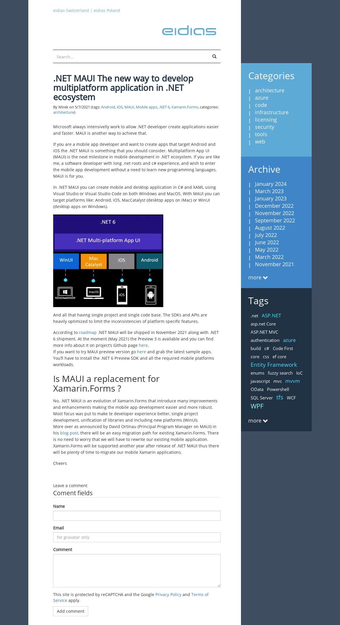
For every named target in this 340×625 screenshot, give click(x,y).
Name (59, 506)
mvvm (292, 381)
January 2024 (271, 183)
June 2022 (267, 242)
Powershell (278, 389)
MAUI (129, 107)
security (264, 126)
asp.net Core (263, 324)
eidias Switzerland (71, 10)
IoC (299, 373)
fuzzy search (280, 373)
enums (257, 373)
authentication (265, 340)
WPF (257, 405)
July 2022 (266, 234)
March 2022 (269, 256)
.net (254, 315)
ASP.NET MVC (264, 332)
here (143, 345)
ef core (279, 356)
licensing (266, 119)
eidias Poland (107, 10)
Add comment (70, 611)
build (256, 348)
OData (257, 389)
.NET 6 (164, 107)
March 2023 (269, 191)
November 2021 (274, 264)
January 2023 (271, 198)
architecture (63, 112)
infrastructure (272, 112)
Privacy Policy (168, 594)
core (255, 356)
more (254, 277)
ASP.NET (271, 315)
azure (261, 97)
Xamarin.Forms (184, 107)
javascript (260, 381)
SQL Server (262, 398)
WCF (291, 398)
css (266, 356)
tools (261, 134)
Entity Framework (274, 364)
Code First (283, 348)
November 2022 (274, 213)
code (261, 104)
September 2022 (275, 220)
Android (108, 107)
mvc (277, 381)
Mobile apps (146, 107)
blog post (69, 433)
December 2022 (274, 205)
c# (266, 348)
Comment (62, 549)
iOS (120, 107)
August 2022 (270, 227)
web (260, 141)
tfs (279, 397)
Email (58, 528)
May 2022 (266, 249)
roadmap (88, 332)
